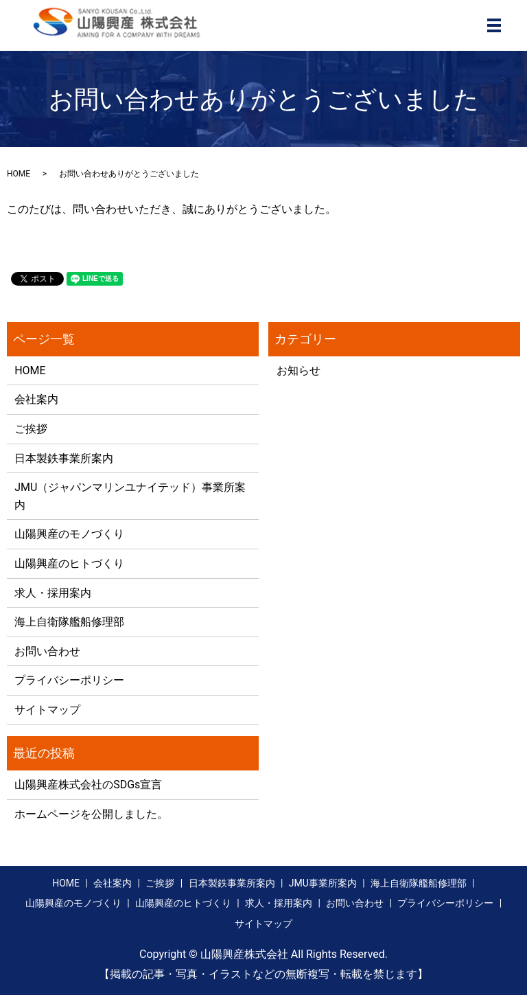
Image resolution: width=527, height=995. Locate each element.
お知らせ (298, 370)
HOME (18, 174)
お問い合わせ (47, 651)
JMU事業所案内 (323, 883)
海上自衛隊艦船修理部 (69, 621)
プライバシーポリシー (69, 680)
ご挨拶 (30, 428)
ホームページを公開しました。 (91, 814)
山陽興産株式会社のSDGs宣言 (88, 784)
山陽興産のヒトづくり (69, 563)
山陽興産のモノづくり (69, 533)
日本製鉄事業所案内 (63, 458)
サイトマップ (47, 709)
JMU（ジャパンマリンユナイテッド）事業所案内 (130, 496)
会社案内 (36, 399)
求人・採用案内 (52, 592)
